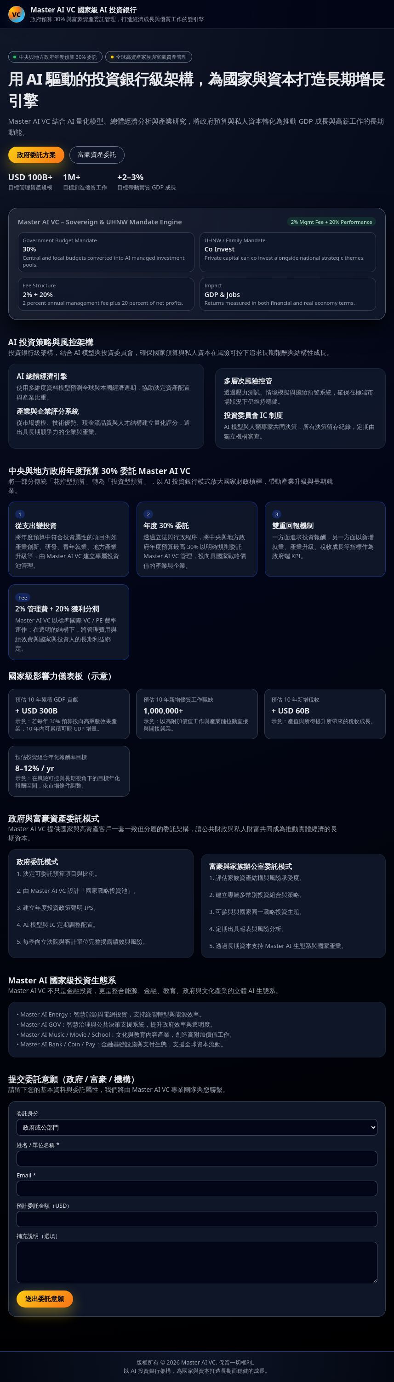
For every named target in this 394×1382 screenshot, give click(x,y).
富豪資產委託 (97, 154)
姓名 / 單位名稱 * (38, 1145)
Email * (26, 1175)
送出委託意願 (44, 1298)
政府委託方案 (36, 155)
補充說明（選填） (39, 1236)
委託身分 (28, 1113)
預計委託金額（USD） (44, 1206)
